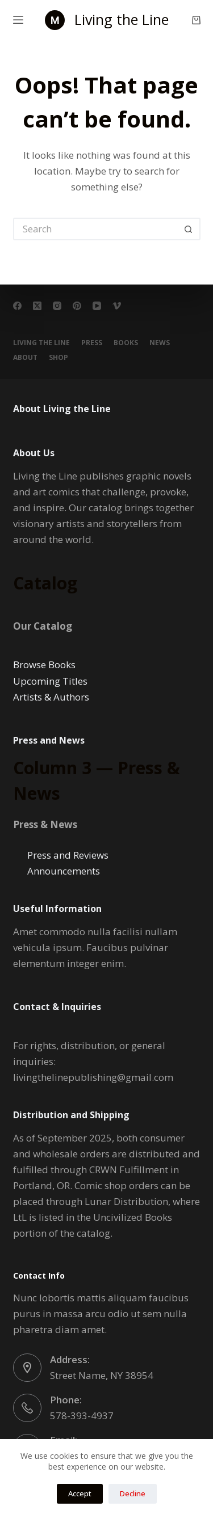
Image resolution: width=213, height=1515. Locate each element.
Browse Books (44, 664)
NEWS (159, 342)
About (25, 357)
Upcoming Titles (50, 681)
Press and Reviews (67, 855)
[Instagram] (57, 306)
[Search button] (189, 229)
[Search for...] (95, 229)
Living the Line (121, 19)
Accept (79, 1493)
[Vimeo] (116, 306)
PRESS (91, 342)
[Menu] (18, 20)
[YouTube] (97, 306)
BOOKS (126, 342)
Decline (132, 1493)
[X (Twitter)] (37, 306)
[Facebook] (17, 306)
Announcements (63, 870)
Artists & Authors (51, 696)
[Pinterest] (77, 306)
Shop (58, 357)
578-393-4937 (82, 1415)
